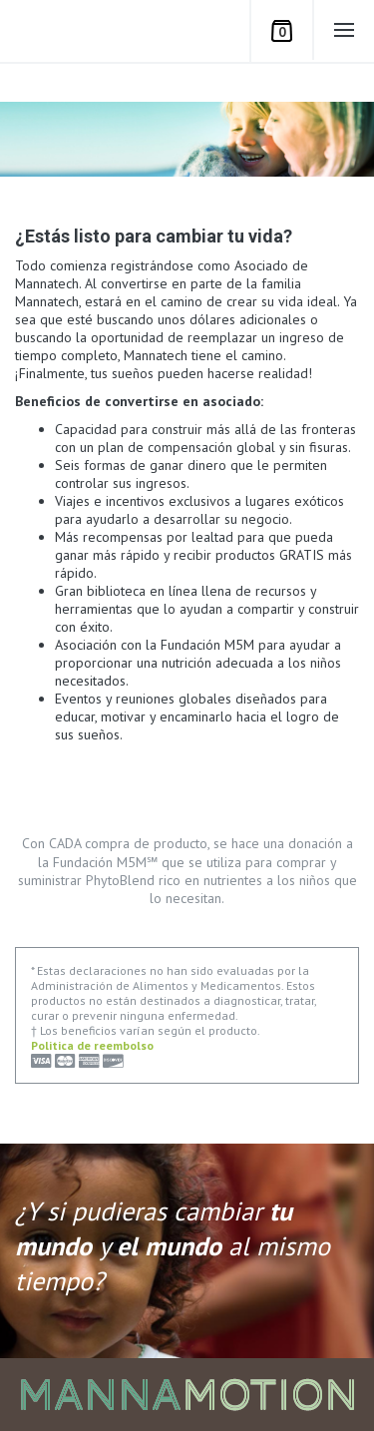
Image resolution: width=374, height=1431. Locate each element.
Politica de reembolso (92, 1045)
